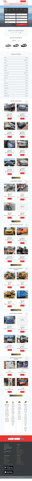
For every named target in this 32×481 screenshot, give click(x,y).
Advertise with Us (19, 453)
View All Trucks (16, 354)
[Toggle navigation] (27, 1)
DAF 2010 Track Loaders (22, 299)
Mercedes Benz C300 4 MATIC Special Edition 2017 (9, 168)
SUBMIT (22, 438)
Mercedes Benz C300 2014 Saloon (22, 112)
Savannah (16, 83)
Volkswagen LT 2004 (10, 255)
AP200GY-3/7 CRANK (9, 387)
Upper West (16, 88)
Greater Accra (16, 72)
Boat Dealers (19, 459)
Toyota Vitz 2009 (9, 149)
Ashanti (16, 60)
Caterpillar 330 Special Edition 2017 (9, 300)
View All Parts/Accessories (16, 395)
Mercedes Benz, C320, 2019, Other (22, 149)
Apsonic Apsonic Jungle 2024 (9, 192)
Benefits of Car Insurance (21, 452)
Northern (16, 78)
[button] (8, 467)
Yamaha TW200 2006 (9, 211)
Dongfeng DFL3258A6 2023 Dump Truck (22, 325)
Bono (16, 62)
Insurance (5, 457)
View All (26, 101)
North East (16, 75)
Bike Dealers (19, 458)
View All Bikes (16, 221)
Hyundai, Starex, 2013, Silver (22, 255)
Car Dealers (19, 457)
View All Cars (16, 177)
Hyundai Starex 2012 (9, 236)
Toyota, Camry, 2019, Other (22, 167)
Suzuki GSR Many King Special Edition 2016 (22, 193)
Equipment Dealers (20, 461)
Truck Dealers (19, 462)
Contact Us (18, 447)
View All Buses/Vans (16, 264)
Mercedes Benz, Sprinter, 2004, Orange (22, 237)
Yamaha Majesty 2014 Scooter (22, 211)
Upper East (16, 85)
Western (16, 93)
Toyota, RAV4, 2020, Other (10, 112)
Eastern (16, 70)
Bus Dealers (19, 460)
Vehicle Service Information (8, 464)
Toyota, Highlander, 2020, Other (22, 130)
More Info (9, 118)
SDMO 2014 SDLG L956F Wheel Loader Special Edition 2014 (9, 281)
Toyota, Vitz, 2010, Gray (9, 130)
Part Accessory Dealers (20, 464)
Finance (5, 458)
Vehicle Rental (6, 459)
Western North (16, 95)
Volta (16, 90)
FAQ (17, 448)
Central (16, 67)
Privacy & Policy (19, 451)
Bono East (16, 65)
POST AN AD (23, 1)
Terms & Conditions (20, 450)
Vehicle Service (6, 461)
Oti (16, 80)
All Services (6, 462)
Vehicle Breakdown (7, 460)
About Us (18, 445)
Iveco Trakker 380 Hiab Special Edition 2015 (22, 344)
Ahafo (16, 57)
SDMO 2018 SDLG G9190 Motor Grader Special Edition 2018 (22, 281)
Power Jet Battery (22, 387)
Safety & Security (19, 449)
